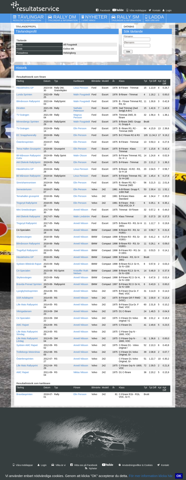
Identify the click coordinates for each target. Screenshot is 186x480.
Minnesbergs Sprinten (28, 121)
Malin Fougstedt (81, 94)
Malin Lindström (81, 216)
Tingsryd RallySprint (27, 203)
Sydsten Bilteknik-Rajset (29, 264)
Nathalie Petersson (78, 109)
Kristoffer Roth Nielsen (80, 272)
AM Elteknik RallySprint (29, 162)
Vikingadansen (24, 311)
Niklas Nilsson (80, 372)
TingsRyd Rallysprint (27, 250)
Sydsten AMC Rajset (27, 345)
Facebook (103, 10)
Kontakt (154, 10)
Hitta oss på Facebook (83, 465)
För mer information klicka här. (151, 476)
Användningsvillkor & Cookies (136, 465)
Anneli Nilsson (80, 209)
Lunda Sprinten (24, 94)
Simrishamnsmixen (26, 182)
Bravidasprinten (25, 394)
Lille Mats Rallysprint (27, 304)
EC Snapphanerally (26, 135)
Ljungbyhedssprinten (27, 291)
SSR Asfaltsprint (25, 297)
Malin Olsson (80, 155)
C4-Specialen (23, 270)
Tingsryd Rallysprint (27, 223)
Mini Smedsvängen (26, 209)
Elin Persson (79, 128)
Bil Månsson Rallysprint (29, 175)
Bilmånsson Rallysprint (28, 101)
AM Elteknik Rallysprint (28, 216)
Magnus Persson (77, 116)
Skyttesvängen (24, 236)
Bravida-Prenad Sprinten (29, 284)
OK (178, 476)
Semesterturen (24, 189)
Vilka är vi (58, 465)
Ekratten (21, 108)
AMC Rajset (23, 325)
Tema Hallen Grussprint (29, 148)
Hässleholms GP (25, 87)
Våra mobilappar (137, 10)
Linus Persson (80, 87)
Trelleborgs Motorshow (28, 352)
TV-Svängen (23, 115)
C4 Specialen (23, 318)
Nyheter (91, 468)
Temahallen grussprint (28, 196)
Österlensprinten (25, 142)
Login (167, 10)
